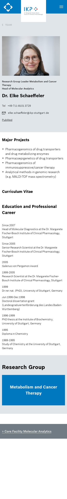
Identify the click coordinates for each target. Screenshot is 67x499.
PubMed (7, 120)
